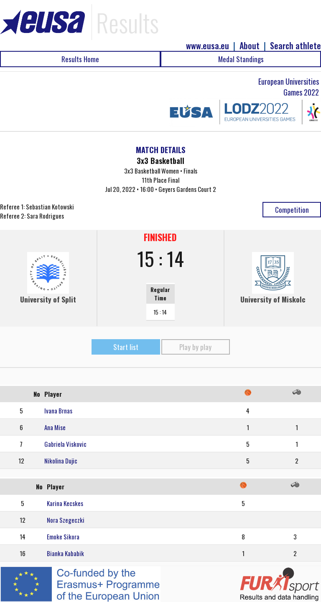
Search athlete (295, 45)
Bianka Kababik (65, 553)
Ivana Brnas (58, 410)
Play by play (195, 347)
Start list (125, 347)
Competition (292, 209)
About (249, 45)
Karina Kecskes (65, 503)
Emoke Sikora (63, 536)
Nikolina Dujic (60, 460)
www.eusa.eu (207, 45)
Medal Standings (241, 59)
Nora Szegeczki (65, 519)
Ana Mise (55, 427)
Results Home (80, 59)
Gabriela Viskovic (65, 443)
